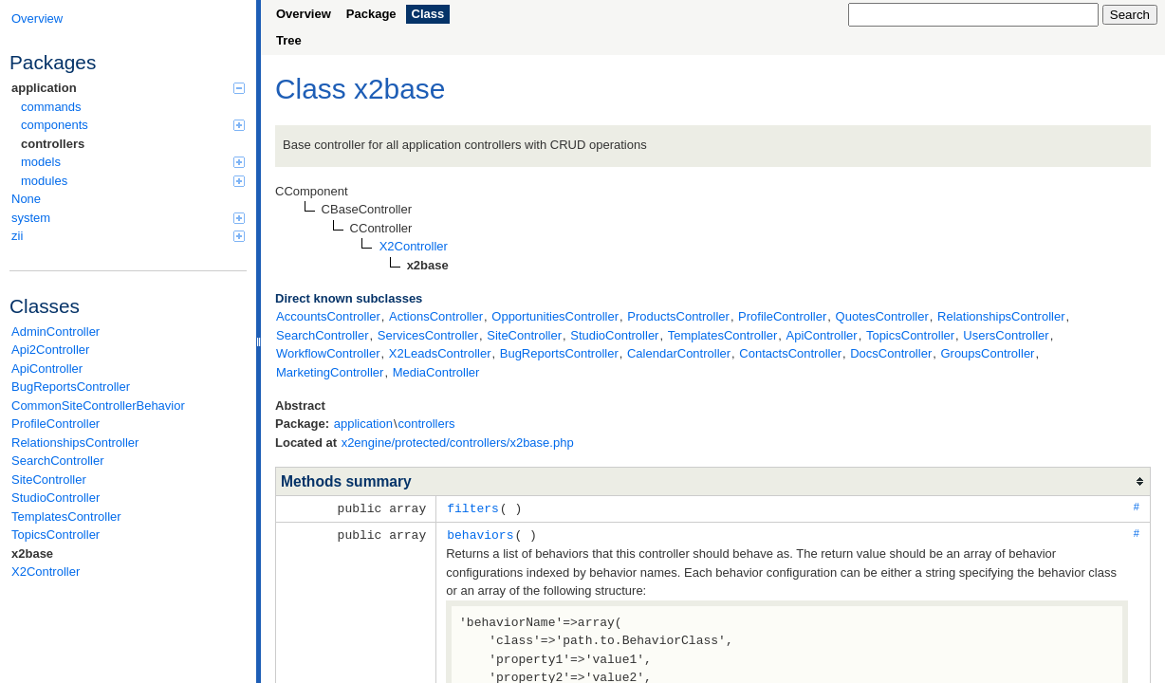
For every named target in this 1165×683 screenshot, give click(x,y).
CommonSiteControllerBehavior (98, 405)
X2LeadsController (440, 353)
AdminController (55, 331)
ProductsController (678, 316)
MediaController (436, 372)
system (128, 218)
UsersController (1005, 335)
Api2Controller (50, 349)
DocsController (891, 353)
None (26, 199)
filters (473, 507)
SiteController (48, 479)
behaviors (480, 533)
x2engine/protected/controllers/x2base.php (458, 442)
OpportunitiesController (555, 316)
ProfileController (55, 423)
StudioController (55, 497)
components (133, 125)
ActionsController (436, 316)
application (128, 88)
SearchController (57, 460)
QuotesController (882, 316)
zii (128, 236)
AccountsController (328, 316)
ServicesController (428, 335)
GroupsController (987, 353)
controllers (52, 144)
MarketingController (329, 372)
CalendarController (678, 353)
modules (133, 181)
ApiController (47, 368)
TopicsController (55, 534)
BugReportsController (70, 386)
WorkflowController (328, 353)
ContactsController (790, 353)
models (133, 162)
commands (51, 107)
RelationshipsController (75, 442)
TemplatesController (66, 516)
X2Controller (45, 571)
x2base (32, 553)
